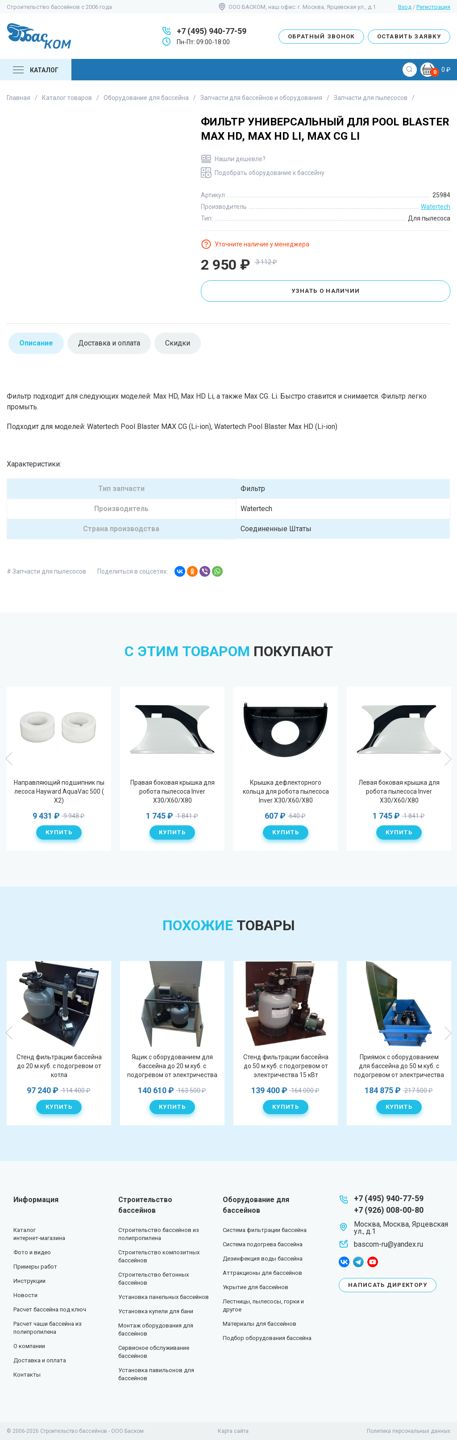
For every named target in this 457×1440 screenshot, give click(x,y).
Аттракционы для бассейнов (262, 1272)
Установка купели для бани (155, 1311)
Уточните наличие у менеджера (262, 244)
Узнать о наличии (325, 290)
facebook (344, 1262)
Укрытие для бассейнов (255, 1287)
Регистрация (433, 7)
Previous (9, 759)
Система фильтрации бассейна (265, 1230)
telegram (358, 1262)
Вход (404, 7)
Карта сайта (233, 1431)
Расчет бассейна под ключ (49, 1309)
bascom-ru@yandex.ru (388, 1244)
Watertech (435, 207)
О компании (29, 1346)
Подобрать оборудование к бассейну (269, 172)
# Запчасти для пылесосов (46, 571)
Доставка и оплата (39, 1360)
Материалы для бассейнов (259, 1323)
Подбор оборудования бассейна (267, 1338)
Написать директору (387, 1285)
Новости (25, 1295)
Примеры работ (35, 1266)
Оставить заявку (409, 36)
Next (447, 759)
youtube (372, 1262)
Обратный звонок (321, 36)
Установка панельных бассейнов (163, 1297)
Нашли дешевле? (240, 158)
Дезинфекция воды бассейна (263, 1258)
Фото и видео (32, 1252)
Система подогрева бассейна (263, 1244)
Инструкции (29, 1281)
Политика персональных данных (408, 1431)
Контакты (27, 1374)
